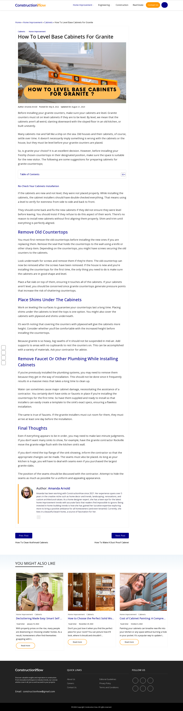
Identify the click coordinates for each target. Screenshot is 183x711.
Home (18, 22)
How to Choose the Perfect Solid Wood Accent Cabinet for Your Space (110, 618)
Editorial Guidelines (108, 679)
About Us (71, 679)
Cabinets (48, 22)
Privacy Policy (105, 683)
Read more (23, 645)
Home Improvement (82, 5)
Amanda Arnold (31, 107)
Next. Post (120, 535)
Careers (70, 683)
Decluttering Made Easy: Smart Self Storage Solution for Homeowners (59, 618)
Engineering (104, 5)
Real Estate (138, 5)
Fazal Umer (21, 624)
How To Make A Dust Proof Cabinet (111, 542)
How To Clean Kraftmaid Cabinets (31, 542)
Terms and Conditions (109, 687)
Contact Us (153, 5)
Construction (122, 5)
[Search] (164, 5)
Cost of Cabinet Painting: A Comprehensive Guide (150, 618)
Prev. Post (24, 535)
